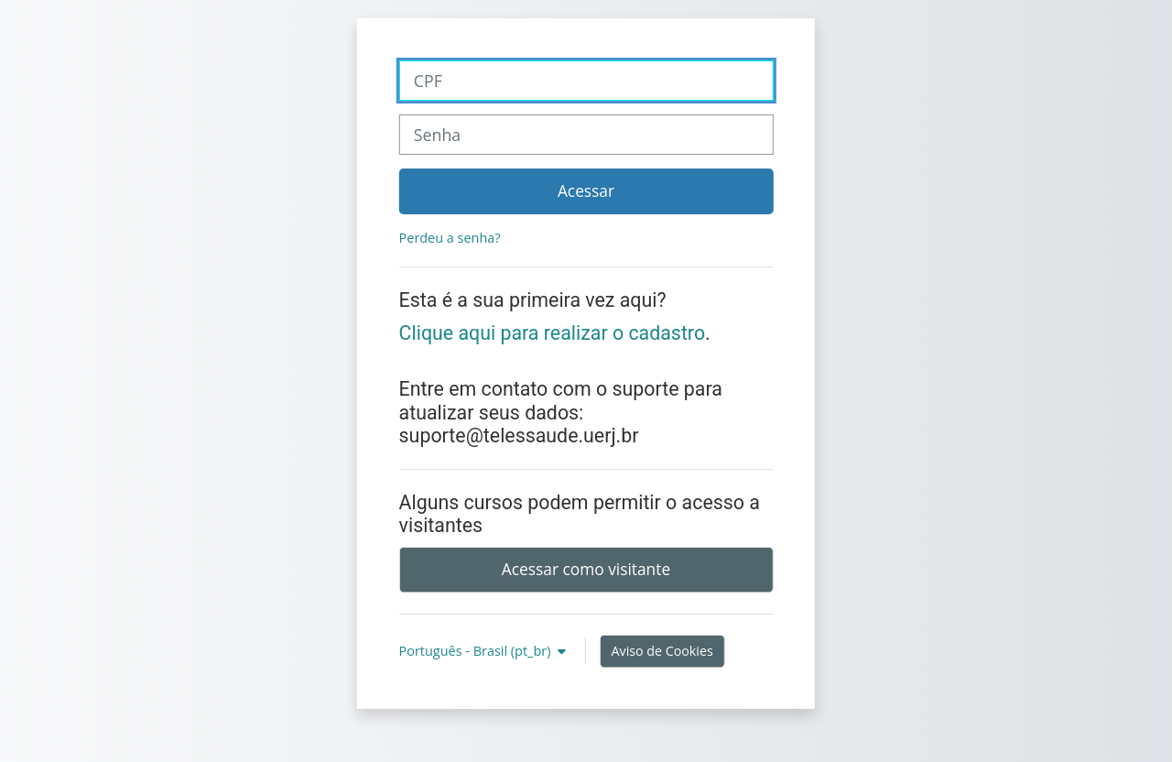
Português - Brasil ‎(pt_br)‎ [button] (477, 650)
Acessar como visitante (586, 569)
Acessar (586, 190)
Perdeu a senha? (450, 237)
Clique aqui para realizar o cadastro (552, 332)
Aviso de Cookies (662, 650)
